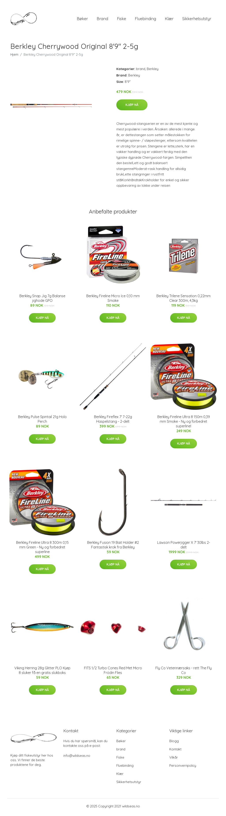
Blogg (174, 743)
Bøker (82, 19)
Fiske (121, 19)
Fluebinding (145, 19)
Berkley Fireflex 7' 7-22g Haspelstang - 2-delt (113, 421)
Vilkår (173, 759)
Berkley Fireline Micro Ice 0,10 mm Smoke (113, 300)
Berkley (152, 71)
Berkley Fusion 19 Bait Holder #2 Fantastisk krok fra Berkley (113, 547)
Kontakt (175, 751)
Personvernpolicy (182, 768)
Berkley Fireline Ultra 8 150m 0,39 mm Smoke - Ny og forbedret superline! (183, 424)
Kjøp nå (131, 107)
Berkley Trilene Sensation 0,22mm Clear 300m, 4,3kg (183, 300)
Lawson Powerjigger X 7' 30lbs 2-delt (183, 547)
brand (102, 19)
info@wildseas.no (76, 758)
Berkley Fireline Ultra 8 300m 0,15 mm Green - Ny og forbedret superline (42, 549)
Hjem (14, 57)
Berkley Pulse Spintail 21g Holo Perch (42, 421)
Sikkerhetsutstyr (196, 19)
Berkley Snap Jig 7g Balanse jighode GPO (42, 300)
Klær (169, 19)
